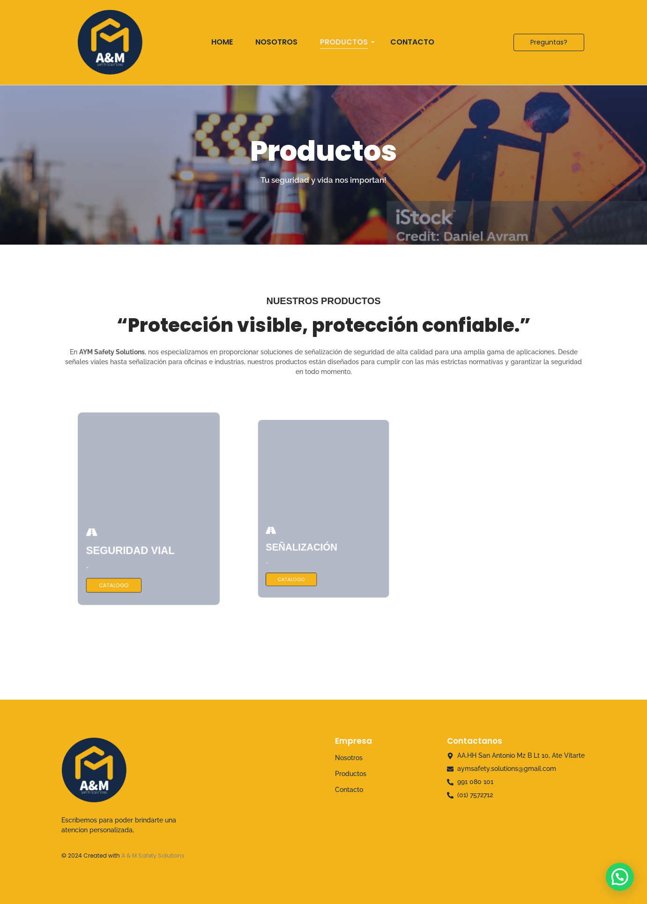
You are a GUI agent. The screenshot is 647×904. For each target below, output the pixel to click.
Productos (347, 42)
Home (222, 42)
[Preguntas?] (548, 42)
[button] (620, 877)
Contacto (412, 42)
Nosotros (276, 42)
